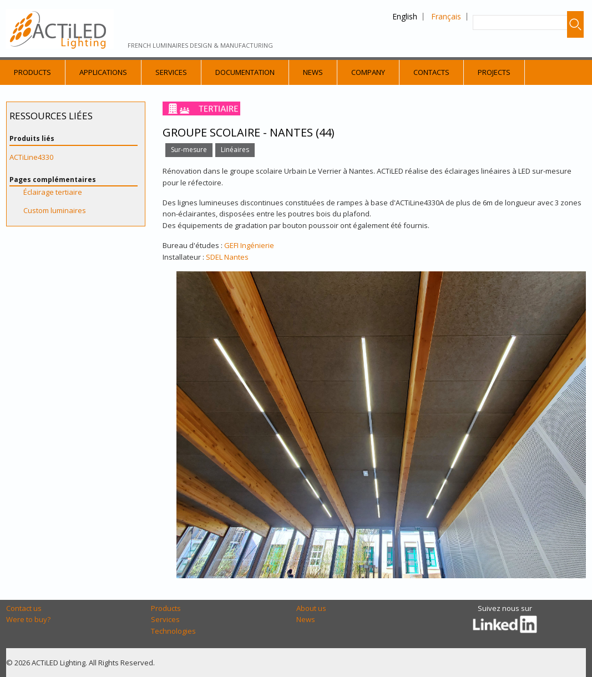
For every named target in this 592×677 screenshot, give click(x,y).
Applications (103, 72)
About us (311, 608)
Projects (494, 72)
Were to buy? (28, 619)
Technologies (173, 631)
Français (446, 16)
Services (171, 72)
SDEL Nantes (227, 257)
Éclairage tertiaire (52, 192)
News (313, 72)
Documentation (245, 72)
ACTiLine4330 (31, 157)
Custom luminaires (54, 210)
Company (368, 72)
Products (32, 72)
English (404, 16)
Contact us (24, 608)
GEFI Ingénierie (249, 245)
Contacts (431, 72)
